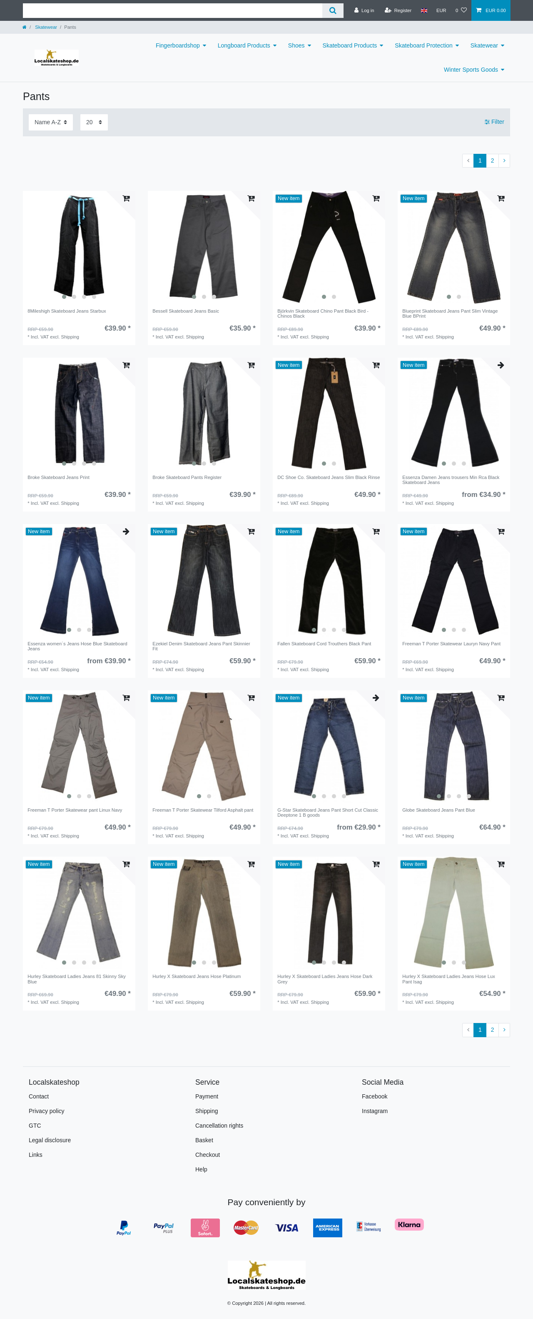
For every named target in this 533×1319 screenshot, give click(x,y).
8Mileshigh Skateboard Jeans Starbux (66, 310)
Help (201, 1169)
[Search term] (172, 10)
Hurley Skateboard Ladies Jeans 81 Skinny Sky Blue (76, 979)
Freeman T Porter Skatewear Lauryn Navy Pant (451, 643)
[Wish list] (461, 10)
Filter (494, 121)
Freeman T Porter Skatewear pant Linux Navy (74, 809)
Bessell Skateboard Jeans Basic (185, 310)
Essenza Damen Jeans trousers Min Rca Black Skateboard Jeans (450, 480)
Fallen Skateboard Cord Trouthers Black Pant (324, 643)
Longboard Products (244, 45)
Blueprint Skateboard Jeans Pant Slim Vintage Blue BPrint (450, 313)
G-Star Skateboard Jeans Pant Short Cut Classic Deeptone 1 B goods (327, 812)
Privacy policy (47, 1111)
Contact (39, 1096)
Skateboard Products (350, 45)
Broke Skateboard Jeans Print (58, 477)
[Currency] (441, 10)
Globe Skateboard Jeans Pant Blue (438, 809)
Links (35, 1154)
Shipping (206, 1111)
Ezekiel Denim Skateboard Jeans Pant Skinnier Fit (201, 646)
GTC (35, 1125)
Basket (204, 1140)
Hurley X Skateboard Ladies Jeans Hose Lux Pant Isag (448, 979)
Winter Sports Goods (471, 69)
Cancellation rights (219, 1125)
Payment (206, 1096)
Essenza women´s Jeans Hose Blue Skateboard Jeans (77, 646)
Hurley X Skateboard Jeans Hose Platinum (196, 976)
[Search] (333, 10)
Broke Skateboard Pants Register (187, 477)
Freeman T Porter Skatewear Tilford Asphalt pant (202, 809)
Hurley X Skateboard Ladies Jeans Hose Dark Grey (324, 979)
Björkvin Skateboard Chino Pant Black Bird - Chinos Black (323, 313)
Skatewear (45, 27)
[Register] (398, 10)
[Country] (423, 10)
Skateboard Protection (424, 45)
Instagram (375, 1111)
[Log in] (364, 10)
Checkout (207, 1154)
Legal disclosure (50, 1140)
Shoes (296, 45)
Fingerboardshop (178, 45)
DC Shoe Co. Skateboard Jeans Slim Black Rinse (328, 477)
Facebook (374, 1096)
